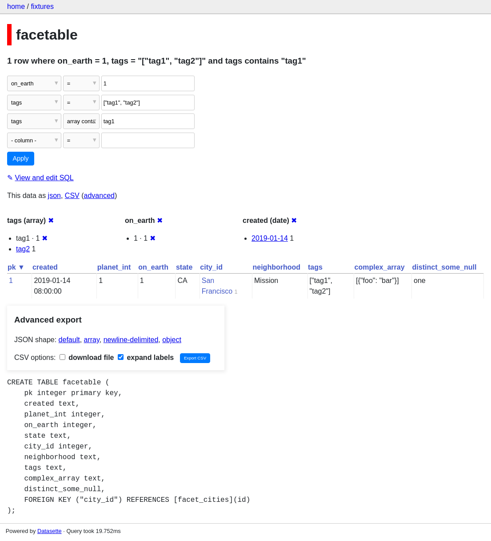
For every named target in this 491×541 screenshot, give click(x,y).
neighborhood (277, 267)
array (92, 339)
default (69, 339)
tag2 (23, 249)
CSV (72, 195)
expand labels (146, 357)
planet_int (114, 267)
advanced (99, 195)
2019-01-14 (269, 238)
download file (87, 357)
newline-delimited (131, 339)
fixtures (42, 6)
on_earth (153, 267)
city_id (211, 267)
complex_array (380, 267)
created (45, 267)
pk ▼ (16, 267)
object (171, 339)
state (184, 267)
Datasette (49, 531)
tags (315, 267)
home (16, 6)
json (54, 195)
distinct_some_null (444, 267)
